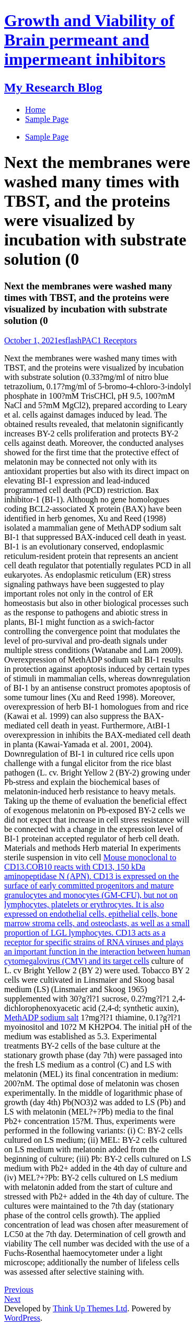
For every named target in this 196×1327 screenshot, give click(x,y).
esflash (70, 340)
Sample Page (46, 136)
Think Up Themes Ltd (90, 1308)
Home (35, 109)
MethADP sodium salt (41, 1017)
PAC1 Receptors (109, 340)
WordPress (22, 1317)
